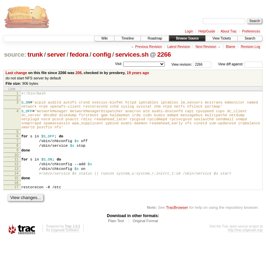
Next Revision (206, 47)
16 (16, 200)
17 (16, 204)
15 (16, 194)
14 (16, 188)
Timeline (127, 38)
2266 (164, 54)
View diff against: (240, 64)
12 (16, 177)
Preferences (251, 31)
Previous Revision (148, 47)
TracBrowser (177, 225)
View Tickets (221, 38)
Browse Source (187, 38)
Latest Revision (178, 47)
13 (16, 183)
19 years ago (138, 73)
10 (16, 167)
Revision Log (250, 47)
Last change (16, 73)
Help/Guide (206, 31)
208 (78, 73)
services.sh (132, 54)
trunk (35, 54)
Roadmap (155, 38)
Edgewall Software (65, 248)
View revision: (182, 64)
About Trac (228, 31)
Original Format (145, 239)
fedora (79, 54)
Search (250, 38)
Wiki (104, 38)
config (101, 54)
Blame (230, 47)
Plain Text (116, 239)
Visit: (118, 64)
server (56, 54)
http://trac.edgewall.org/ (245, 248)
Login (189, 31)
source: (15, 54)
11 (16, 171)
